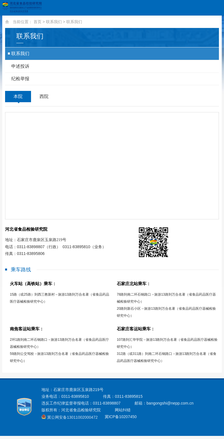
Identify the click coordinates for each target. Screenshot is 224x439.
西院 (44, 98)
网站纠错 (123, 413)
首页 (37, 21)
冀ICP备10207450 (120, 420)
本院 (18, 98)
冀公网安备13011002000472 (72, 420)
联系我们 (54, 21)
